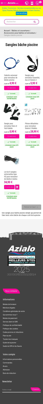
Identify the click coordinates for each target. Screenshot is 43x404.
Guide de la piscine (9, 343)
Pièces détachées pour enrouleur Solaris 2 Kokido (31, 126)
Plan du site (7, 336)
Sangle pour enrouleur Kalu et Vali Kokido (10, 126)
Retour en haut (31, 207)
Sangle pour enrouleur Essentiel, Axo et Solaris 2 (32, 77)
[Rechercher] (21, 21)
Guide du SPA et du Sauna (12, 346)
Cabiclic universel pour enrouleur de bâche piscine (10, 77)
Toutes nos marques (10, 339)
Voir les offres (21, 13)
